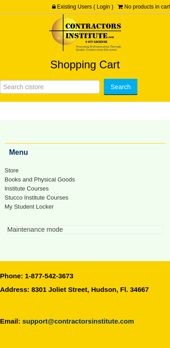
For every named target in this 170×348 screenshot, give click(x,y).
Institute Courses (27, 188)
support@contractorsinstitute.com (78, 321)
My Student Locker (29, 206)
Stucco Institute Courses (36, 197)
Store (12, 170)
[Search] (50, 87)
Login (103, 7)
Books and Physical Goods (40, 179)
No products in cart (147, 7)
